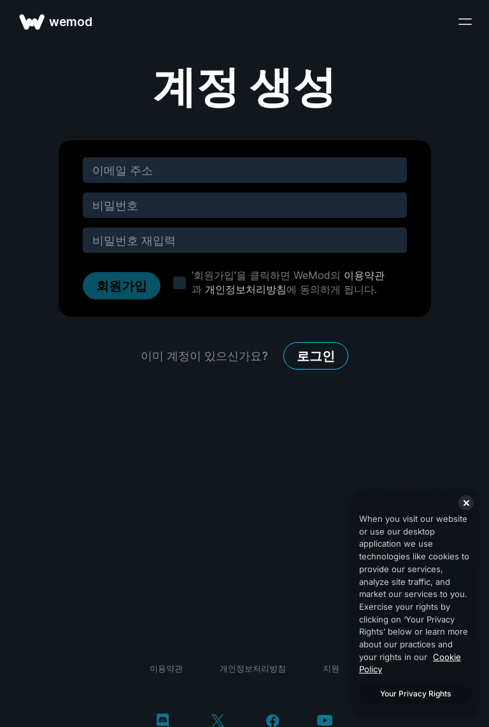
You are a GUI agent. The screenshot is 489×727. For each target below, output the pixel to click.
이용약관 (364, 275)
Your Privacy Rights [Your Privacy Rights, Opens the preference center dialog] (415, 693)
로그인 (316, 356)
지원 (331, 668)
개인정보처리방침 (246, 289)
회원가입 (121, 286)
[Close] (466, 502)
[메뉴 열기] (465, 21)
